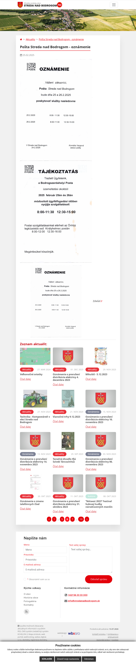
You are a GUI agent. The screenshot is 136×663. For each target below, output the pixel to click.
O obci (27, 594)
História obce (31, 598)
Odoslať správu (98, 579)
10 (81, 519)
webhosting (29, 637)
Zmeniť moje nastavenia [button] (68, 659)
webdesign (62, 633)
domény (26, 639)
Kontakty (29, 605)
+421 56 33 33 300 (77, 595)
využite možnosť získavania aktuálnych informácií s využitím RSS (31, 629)
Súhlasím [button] (47, 659)
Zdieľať (60, 301)
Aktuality (30, 39)
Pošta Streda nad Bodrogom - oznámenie (61, 39)
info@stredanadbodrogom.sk (84, 601)
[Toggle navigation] (114, 5)
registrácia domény (39, 639)
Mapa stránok (35, 634)
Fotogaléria (30, 601)
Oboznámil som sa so (38, 579)
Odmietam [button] (89, 659)
